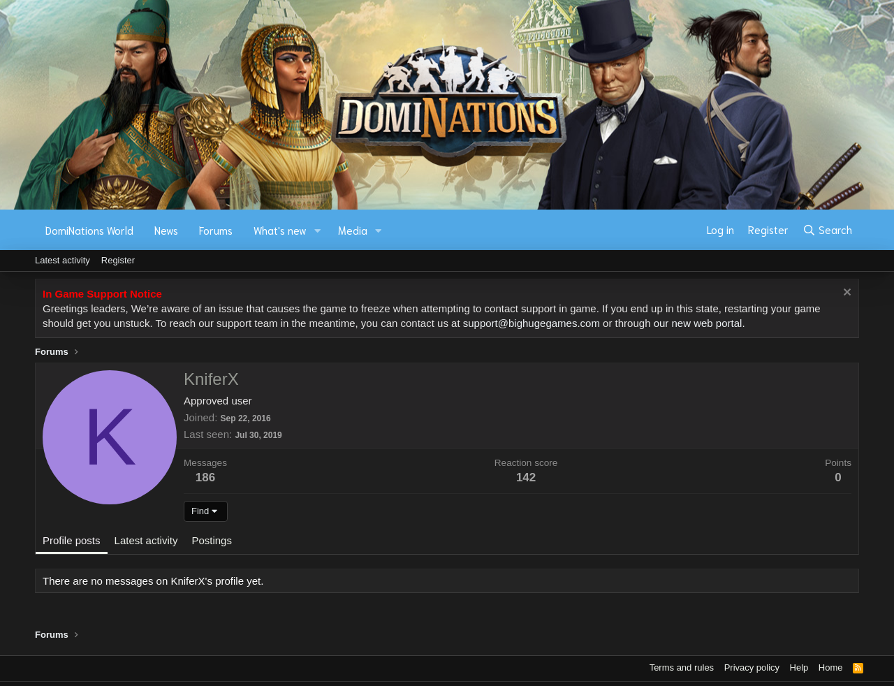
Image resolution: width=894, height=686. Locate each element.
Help (799, 667)
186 (205, 477)
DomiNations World (89, 230)
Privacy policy (751, 667)
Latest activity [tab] (146, 540)
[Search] (827, 230)
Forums (216, 230)
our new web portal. (699, 323)
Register (118, 260)
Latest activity (62, 260)
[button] (318, 230)
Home (831, 667)
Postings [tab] (211, 540)
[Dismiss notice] (845, 293)
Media (352, 230)
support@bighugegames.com (531, 323)
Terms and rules (682, 667)
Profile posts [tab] (72, 540)
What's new (280, 230)
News (166, 230)
